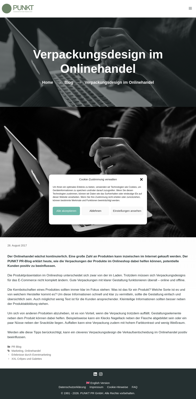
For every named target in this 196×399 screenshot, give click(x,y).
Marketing (17, 350)
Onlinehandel (33, 350)
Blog (68, 82)
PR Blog (16, 346)
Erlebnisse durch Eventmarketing (31, 354)
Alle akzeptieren (66, 210)
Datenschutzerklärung (101, 219)
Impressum (119, 219)
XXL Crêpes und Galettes (27, 358)
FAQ (134, 387)
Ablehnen (95, 210)
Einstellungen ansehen (127, 210)
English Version (98, 382)
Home (47, 82)
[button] (141, 179)
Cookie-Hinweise (79, 219)
